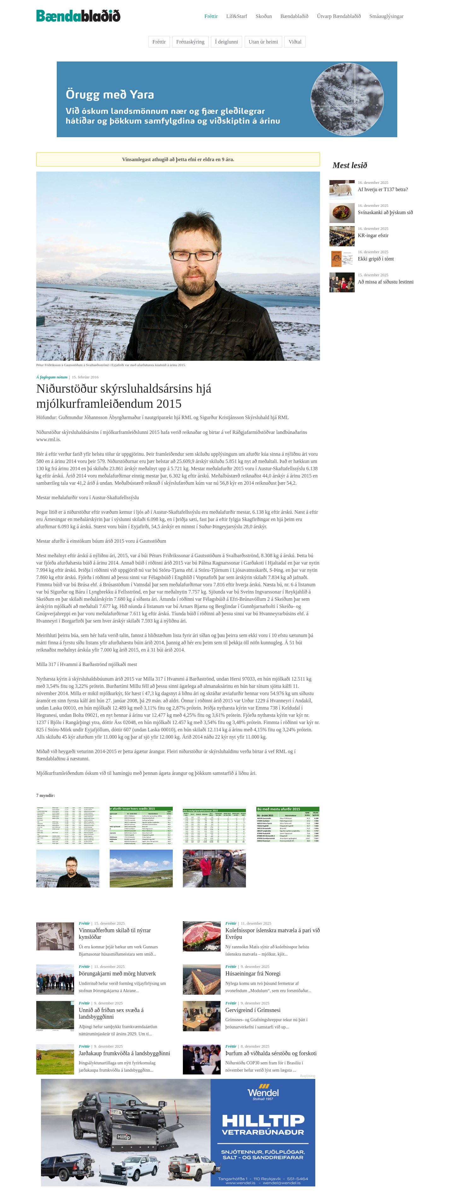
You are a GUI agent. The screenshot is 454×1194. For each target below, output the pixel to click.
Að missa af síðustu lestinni (386, 281)
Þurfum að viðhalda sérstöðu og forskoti (271, 1053)
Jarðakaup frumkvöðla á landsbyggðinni (124, 1053)
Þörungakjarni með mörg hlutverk (117, 973)
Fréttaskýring (190, 42)
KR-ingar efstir (373, 235)
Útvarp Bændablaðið (339, 16)
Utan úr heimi (263, 42)
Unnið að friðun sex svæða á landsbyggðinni (111, 1013)
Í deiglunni (226, 42)
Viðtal (294, 42)
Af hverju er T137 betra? (383, 189)
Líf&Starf (236, 16)
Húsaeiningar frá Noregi (253, 973)
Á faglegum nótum (51, 377)
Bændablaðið (295, 16)
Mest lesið (350, 165)
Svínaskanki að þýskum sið (385, 212)
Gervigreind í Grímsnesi (253, 1010)
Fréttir (211, 16)
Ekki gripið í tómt (376, 258)
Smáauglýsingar (387, 16)
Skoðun (264, 16)
